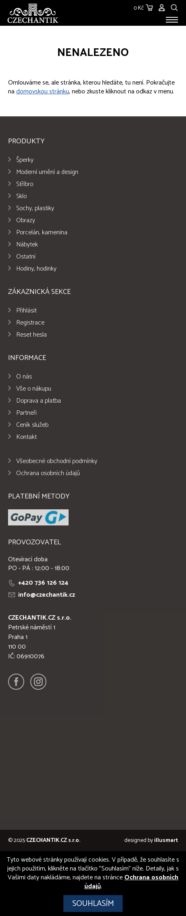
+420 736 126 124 (43, 582)
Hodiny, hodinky (36, 268)
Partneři (26, 412)
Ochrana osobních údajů (48, 473)
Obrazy (25, 220)
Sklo (21, 196)
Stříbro (24, 184)
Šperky (24, 160)
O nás (24, 376)
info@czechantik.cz (46, 594)
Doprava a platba (38, 400)
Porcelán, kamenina (41, 232)
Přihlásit (26, 310)
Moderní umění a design (47, 172)
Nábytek (27, 244)
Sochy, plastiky (35, 208)
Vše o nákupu (33, 388)
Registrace (30, 322)
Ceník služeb (32, 425)
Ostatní (26, 256)
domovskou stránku (42, 91)
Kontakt (26, 437)
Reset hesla (31, 334)
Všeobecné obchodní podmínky (56, 461)
